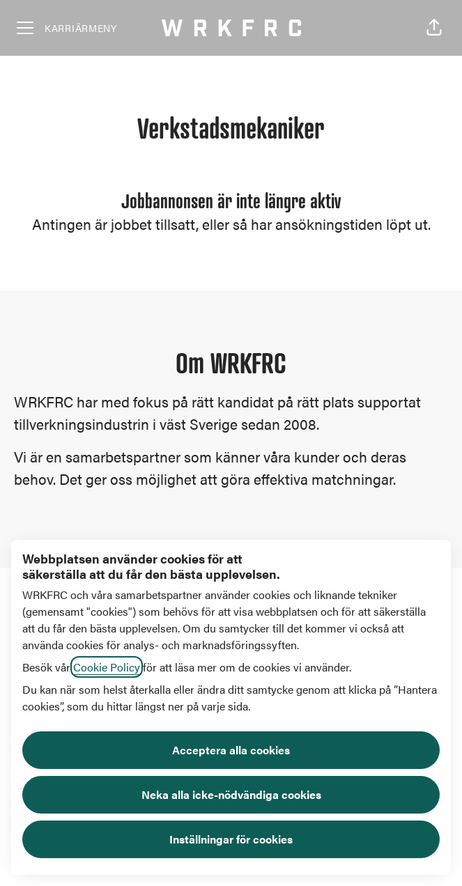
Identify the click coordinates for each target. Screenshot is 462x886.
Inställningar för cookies (231, 839)
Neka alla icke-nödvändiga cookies (231, 794)
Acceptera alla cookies (231, 750)
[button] (434, 27)
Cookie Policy (106, 667)
